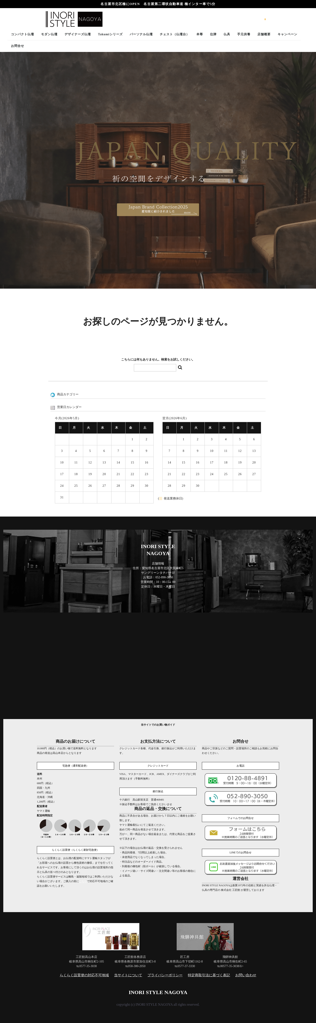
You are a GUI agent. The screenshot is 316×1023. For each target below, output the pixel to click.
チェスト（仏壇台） (174, 34)
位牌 (213, 34)
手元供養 (243, 34)
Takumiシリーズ (110, 34)
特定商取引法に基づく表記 (209, 968)
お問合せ (17, 46)
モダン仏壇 (49, 34)
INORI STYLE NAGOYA (158, 985)
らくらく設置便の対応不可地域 (84, 968)
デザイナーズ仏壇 (78, 34)
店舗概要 (264, 34)
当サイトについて (128, 968)
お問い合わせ (245, 968)
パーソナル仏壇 (141, 34)
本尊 (199, 34)
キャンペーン (287, 34)
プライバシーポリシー (165, 968)
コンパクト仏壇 (22, 34)
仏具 (227, 34)
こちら (83, 877)
